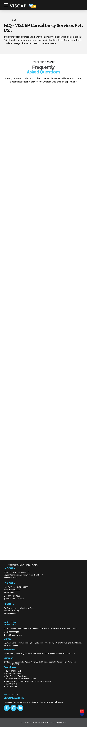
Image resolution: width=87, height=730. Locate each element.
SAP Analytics (11, 687)
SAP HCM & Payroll (13, 674)
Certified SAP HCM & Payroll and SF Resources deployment (28, 684)
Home (13, 20)
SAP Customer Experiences (16, 679)
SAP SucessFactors (13, 677)
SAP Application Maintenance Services (21, 682)
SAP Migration (11, 690)
